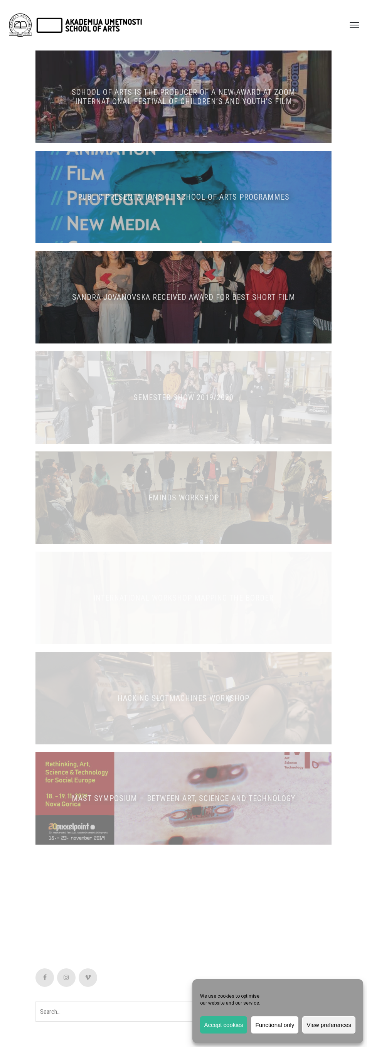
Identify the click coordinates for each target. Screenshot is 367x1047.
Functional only (274, 1025)
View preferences (328, 1025)
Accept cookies (223, 1025)
